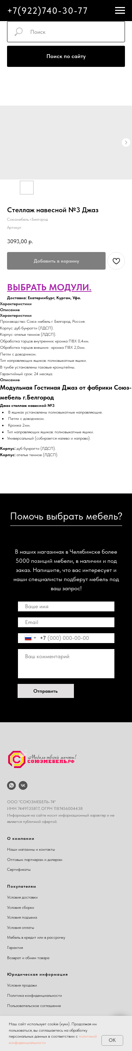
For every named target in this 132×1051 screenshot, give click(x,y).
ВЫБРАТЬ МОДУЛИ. (49, 287)
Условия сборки (20, 907)
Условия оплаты (20, 927)
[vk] (23, 785)
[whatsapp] (11, 785)
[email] (66, 622)
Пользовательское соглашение (34, 1005)
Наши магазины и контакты (31, 849)
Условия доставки (22, 897)
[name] (66, 606)
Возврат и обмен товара (28, 957)
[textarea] (66, 664)
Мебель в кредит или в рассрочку (36, 937)
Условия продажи (22, 985)
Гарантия (15, 947)
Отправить (45, 691)
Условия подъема (22, 917)
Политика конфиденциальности (34, 995)
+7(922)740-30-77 (47, 10)
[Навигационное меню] (120, 10)
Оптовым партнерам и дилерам (34, 859)
